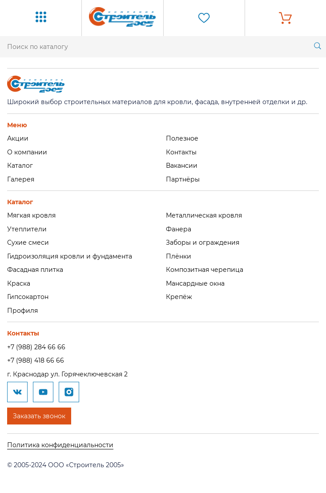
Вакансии (181, 166)
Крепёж (179, 297)
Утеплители (27, 229)
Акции (17, 138)
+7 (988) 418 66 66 (35, 360)
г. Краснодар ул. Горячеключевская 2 (67, 374)
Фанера (178, 229)
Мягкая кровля (31, 215)
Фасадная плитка (35, 270)
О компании (27, 152)
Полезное (182, 138)
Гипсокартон (27, 297)
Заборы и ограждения (202, 242)
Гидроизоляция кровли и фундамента (69, 256)
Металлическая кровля (204, 215)
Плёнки (178, 256)
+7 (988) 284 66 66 (36, 347)
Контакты (181, 152)
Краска (18, 283)
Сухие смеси (28, 242)
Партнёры (183, 179)
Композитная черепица (204, 270)
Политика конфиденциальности (60, 445)
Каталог (20, 166)
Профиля (22, 311)
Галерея (20, 179)
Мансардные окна (195, 283)
